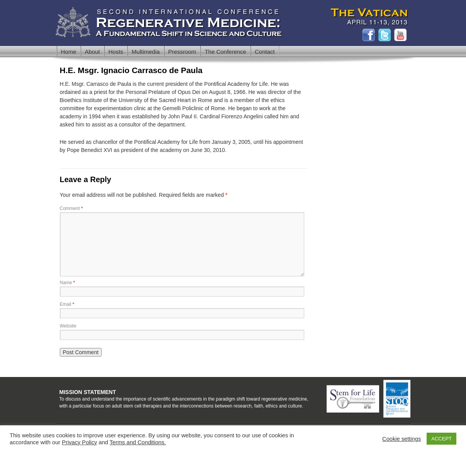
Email (67, 304)
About (92, 51)
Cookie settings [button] (401, 439)
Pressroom (182, 51)
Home (68, 51)
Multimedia (146, 51)
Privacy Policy (79, 442)
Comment (71, 208)
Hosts (115, 51)
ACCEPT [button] (441, 439)
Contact (265, 51)
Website (68, 326)
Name (67, 282)
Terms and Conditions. (138, 442)
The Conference (225, 51)
